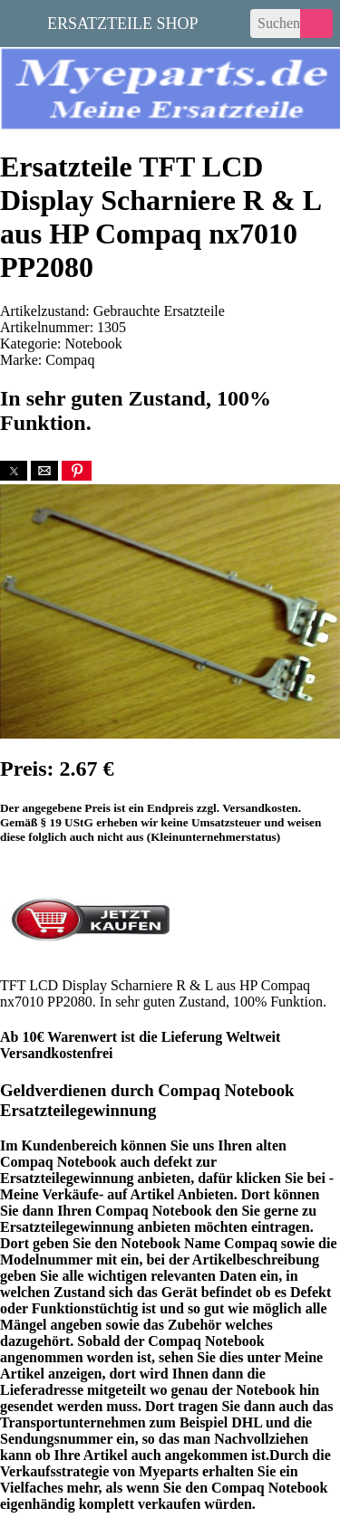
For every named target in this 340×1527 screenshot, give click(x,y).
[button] (13, 471)
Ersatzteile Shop (123, 21)
